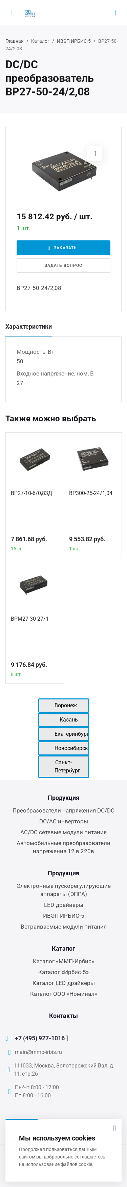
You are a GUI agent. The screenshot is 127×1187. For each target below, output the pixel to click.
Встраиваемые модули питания (64, 926)
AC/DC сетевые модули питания (63, 832)
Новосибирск (71, 748)
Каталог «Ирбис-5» (63, 972)
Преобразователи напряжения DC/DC (63, 810)
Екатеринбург (72, 734)
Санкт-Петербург (67, 766)
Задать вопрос (63, 265)
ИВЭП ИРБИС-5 (74, 41)
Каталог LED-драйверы (64, 983)
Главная (14, 41)
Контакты (63, 1015)
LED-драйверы (63, 904)
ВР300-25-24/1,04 (90, 493)
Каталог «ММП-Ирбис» (63, 961)
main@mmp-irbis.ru (38, 1052)
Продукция (63, 797)
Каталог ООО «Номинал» (63, 993)
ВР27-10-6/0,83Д (31, 493)
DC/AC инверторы (63, 821)
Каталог (40, 41)
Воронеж (66, 705)
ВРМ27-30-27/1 (30, 619)
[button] (94, 153)
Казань (69, 719)
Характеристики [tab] (28, 326)
